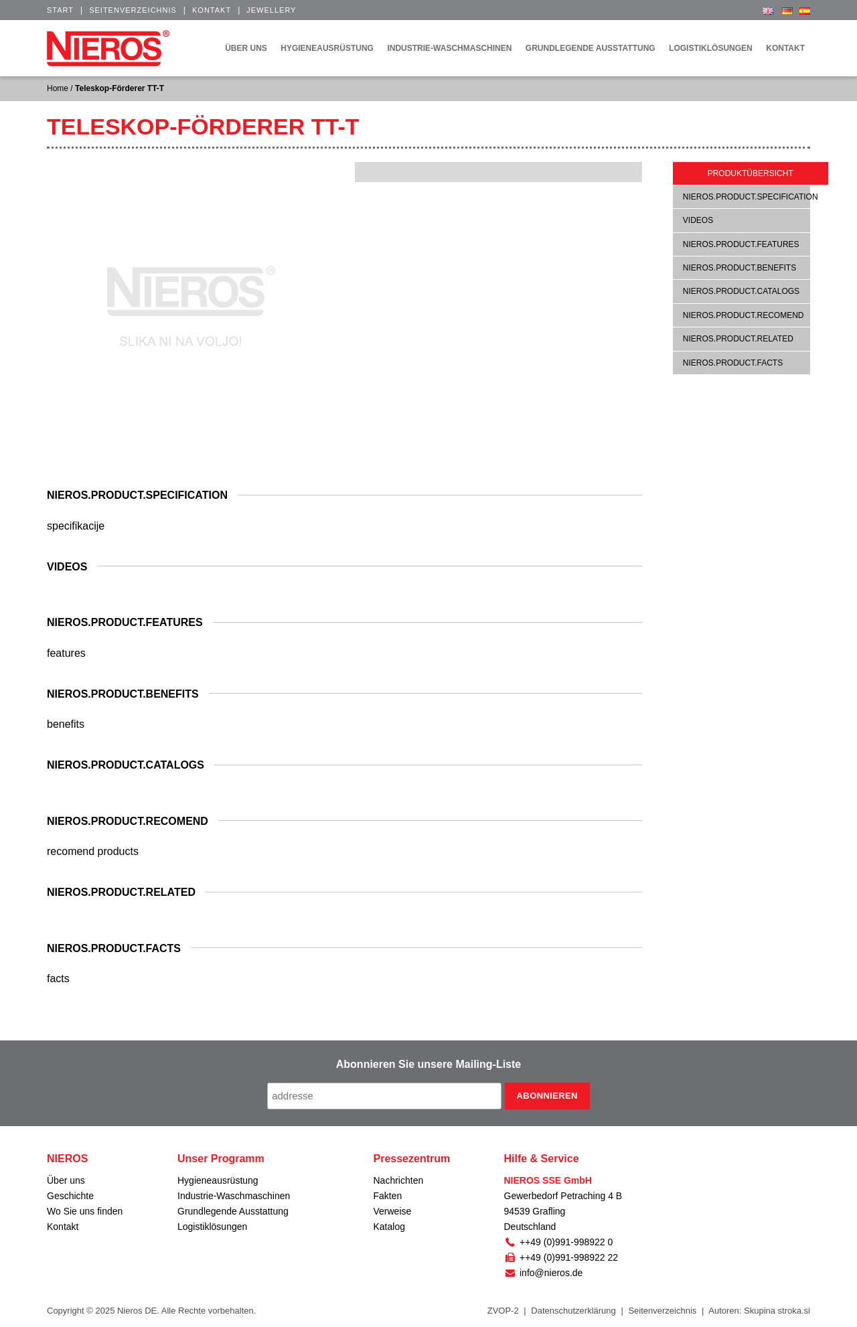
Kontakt (211, 10)
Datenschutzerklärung (573, 1311)
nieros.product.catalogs (741, 291)
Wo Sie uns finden (85, 1211)
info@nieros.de (543, 1272)
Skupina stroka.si (777, 1311)
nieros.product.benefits (739, 267)
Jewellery (271, 10)
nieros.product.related (738, 338)
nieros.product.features (741, 244)
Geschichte (70, 1195)
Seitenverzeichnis (133, 10)
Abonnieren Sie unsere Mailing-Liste (429, 1064)
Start (60, 10)
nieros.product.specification (750, 197)
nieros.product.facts (733, 363)
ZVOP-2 (503, 1311)
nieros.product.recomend (743, 315)
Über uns (66, 1180)
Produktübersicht (750, 173)
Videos (698, 220)
